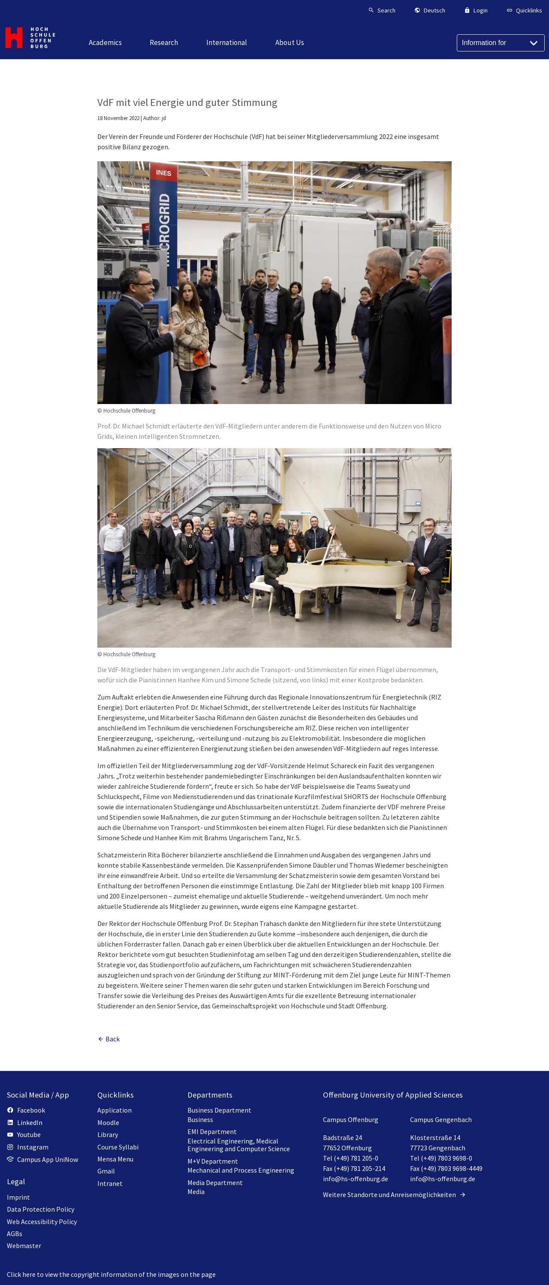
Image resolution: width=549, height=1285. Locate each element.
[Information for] (501, 42)
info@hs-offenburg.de (355, 1178)
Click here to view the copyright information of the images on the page (111, 1274)
